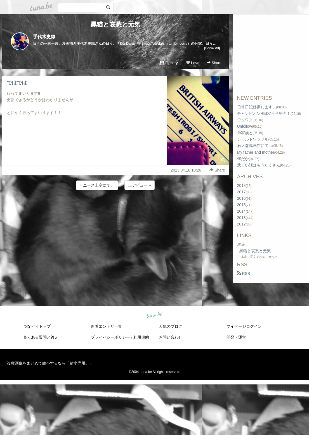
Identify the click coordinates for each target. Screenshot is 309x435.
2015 (241, 205)
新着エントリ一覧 (106, 326)
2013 (241, 217)
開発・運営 (236, 337)
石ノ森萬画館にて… (254, 145)
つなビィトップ (37, 326)
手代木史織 (44, 36)
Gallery (169, 63)
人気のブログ (170, 326)
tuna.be (154, 315)
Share (214, 63)
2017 (241, 192)
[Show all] (212, 48)
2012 (241, 224)
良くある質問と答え (40, 337)
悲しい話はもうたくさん (258, 165)
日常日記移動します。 (256, 107)
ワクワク (245, 120)
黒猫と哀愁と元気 (115, 24)
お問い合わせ (170, 337)
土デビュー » (139, 185)
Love (192, 63)
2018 (241, 185)
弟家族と (245, 132)
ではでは (17, 82)
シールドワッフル (252, 139)
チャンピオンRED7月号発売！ (264, 113)
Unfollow (244, 126)
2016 (241, 198)
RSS (243, 273)
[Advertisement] (115, 206)
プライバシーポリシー (110, 337)
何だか (243, 158)
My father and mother (255, 152)
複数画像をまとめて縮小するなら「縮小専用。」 (50, 363)
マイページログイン (244, 326)
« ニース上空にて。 (97, 185)
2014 (241, 211)
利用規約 (141, 337)
